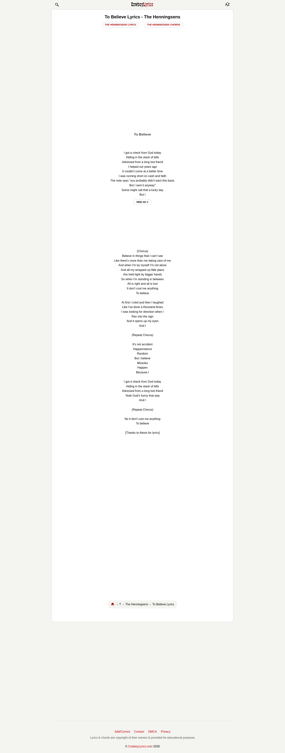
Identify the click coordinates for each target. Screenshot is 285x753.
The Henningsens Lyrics (120, 24)
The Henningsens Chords (163, 24)
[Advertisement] (142, 102)
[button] (56, 4)
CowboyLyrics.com (140, 746)
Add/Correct (122, 731)
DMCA (152, 731)
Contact (139, 731)
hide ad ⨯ (143, 202)
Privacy (165, 731)
